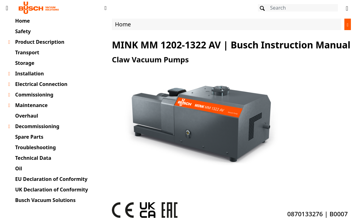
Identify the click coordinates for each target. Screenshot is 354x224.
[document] (231, 119)
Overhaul (26, 115)
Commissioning (34, 94)
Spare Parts (29, 136)
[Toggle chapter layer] (9, 42)
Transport (27, 52)
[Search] (298, 7)
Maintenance (31, 105)
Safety (23, 31)
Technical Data (33, 158)
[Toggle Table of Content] (7, 8)
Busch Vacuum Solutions (45, 200)
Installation (29, 73)
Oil (18, 168)
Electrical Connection (41, 84)
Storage (24, 63)
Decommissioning (37, 126)
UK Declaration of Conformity (51, 189)
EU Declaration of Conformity (51, 179)
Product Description (39, 41)
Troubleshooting (35, 147)
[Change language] (347, 8)
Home (22, 20)
